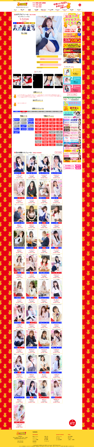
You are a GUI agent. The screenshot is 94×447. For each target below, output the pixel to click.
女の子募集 (70, 436)
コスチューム (59, 436)
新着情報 (34, 441)
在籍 (22, 10)
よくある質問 (59, 439)
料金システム (43, 10)
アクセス (78, 10)
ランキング (64, 10)
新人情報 (36, 10)
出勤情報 (46, 438)
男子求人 (70, 438)
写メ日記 (71, 10)
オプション (57, 10)
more (58, 152)
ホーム (15, 10)
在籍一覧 (46, 436)
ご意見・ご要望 (71, 439)
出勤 (29, 10)
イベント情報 (50, 10)
